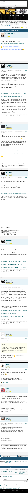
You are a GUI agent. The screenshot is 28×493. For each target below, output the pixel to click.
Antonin (8, 65)
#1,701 (26, 38)
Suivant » (6, 25)
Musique (2, 22)
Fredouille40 (21, 473)
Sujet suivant (11, 459)
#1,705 (26, 245)
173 (25, 24)
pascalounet (9, 332)
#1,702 (26, 70)
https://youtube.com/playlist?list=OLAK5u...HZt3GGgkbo (14, 267)
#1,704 (26, 177)
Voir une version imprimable (7, 476)
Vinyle (7, 22)
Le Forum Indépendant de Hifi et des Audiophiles (13, 487)
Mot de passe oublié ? (5, 7)
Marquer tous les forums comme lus (8, 485)
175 (2, 25)
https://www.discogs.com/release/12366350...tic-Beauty (13, 93)
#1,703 (26, 131)
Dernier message (22, 472)
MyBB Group (15, 490)
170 (18, 24)
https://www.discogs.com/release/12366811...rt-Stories (13, 261)
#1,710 (26, 423)
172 (23, 24)
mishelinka (5, 287)
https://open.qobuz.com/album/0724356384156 (12, 316)
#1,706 (26, 286)
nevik (7, 388)
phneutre (8, 418)
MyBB (4, 490)
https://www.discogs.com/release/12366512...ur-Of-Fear (14, 193)
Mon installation (5, 382)
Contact (1, 487)
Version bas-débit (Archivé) (7, 488)
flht (7, 126)
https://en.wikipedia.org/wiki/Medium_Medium (11, 150)
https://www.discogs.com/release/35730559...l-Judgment (14, 310)
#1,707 (26, 338)
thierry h (16, 472)
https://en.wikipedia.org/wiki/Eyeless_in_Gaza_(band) (13, 153)
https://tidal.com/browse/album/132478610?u (11, 96)
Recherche (14, 18)
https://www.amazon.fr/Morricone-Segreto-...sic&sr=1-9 (13, 43)
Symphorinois (9, 33)
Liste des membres (14, 15)
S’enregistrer (13, 7)
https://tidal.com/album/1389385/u (8, 313)
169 (15, 24)
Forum (4, 15)
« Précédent (8, 24)
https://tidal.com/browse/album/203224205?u (11, 264)
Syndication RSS (16, 488)
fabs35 (7, 364)
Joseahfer (26, 490)
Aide (24, 15)
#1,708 (26, 369)
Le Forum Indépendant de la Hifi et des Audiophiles (12, 21)
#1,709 (26, 393)
